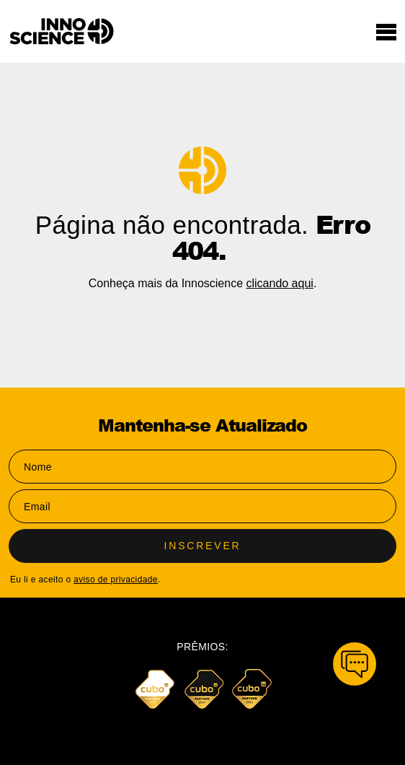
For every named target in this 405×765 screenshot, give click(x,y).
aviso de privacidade (116, 579)
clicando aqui (279, 283)
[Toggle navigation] (386, 32)
